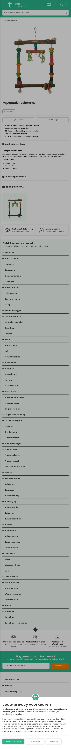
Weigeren (54, 741)
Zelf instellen (35, 741)
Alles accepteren (13, 741)
